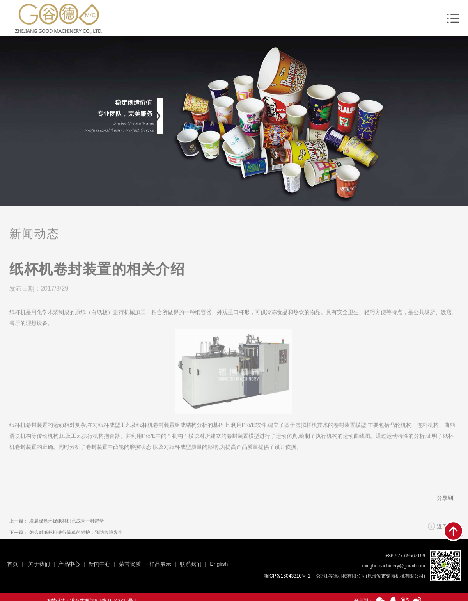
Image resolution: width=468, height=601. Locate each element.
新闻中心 (99, 564)
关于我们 (39, 564)
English (219, 564)
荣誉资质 (130, 564)
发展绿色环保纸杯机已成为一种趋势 (66, 529)
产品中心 (69, 564)
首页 (12, 564)
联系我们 (191, 564)
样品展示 (160, 564)
